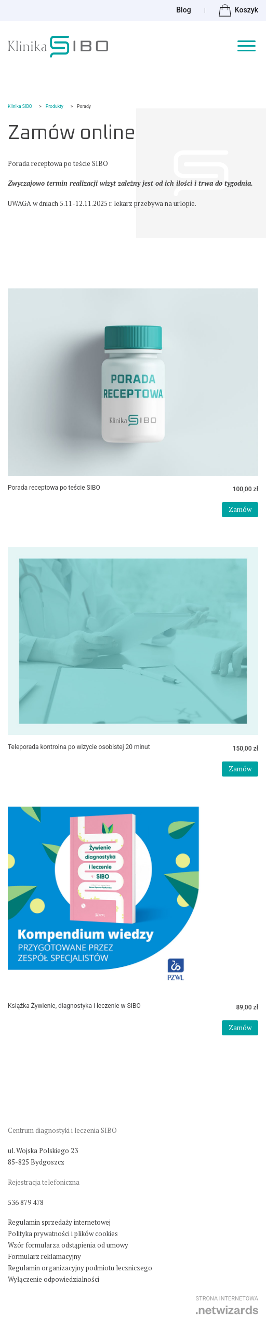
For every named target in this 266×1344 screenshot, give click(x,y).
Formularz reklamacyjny (44, 1256)
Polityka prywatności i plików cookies (63, 1233)
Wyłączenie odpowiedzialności (53, 1279)
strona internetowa (227, 1304)
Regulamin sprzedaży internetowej (59, 1222)
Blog (183, 10)
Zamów (240, 509)
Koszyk (238, 10)
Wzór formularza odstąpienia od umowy (68, 1245)
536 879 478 (26, 1202)
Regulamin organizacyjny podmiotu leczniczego (80, 1267)
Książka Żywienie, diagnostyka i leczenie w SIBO (74, 1005)
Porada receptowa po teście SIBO (54, 487)
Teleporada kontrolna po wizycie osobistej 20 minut (79, 747)
